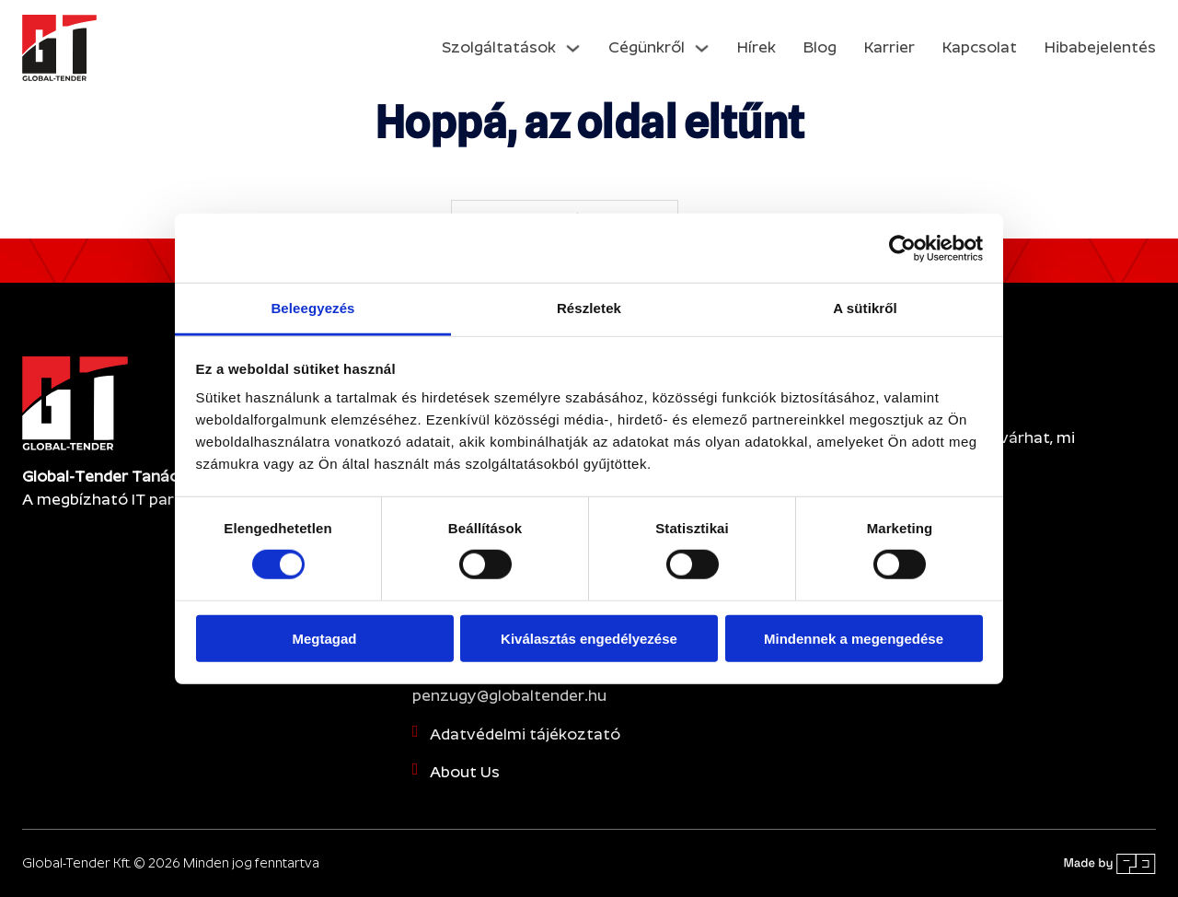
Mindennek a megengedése (853, 639)
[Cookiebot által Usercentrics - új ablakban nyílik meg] (902, 248)
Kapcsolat (979, 47)
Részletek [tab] (589, 308)
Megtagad (324, 639)
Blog (820, 47)
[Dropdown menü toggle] (573, 48)
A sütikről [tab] (865, 308)
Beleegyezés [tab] (312, 308)
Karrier (889, 47)
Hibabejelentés (1100, 47)
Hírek (756, 47)
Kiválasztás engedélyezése (589, 639)
